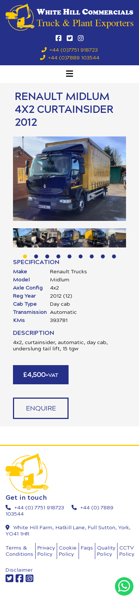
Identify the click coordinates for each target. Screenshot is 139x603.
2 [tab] (36, 253)
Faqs (87, 548)
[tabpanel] (70, 237)
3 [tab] (47, 253)
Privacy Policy (46, 551)
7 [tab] (92, 253)
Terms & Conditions (19, 551)
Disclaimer (19, 570)
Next (131, 238)
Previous (7, 238)
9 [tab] (114, 253)
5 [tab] (69, 253)
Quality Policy (106, 551)
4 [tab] (58, 253)
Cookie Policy (68, 551)
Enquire (41, 408)
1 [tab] (25, 253)
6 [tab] (81, 253)
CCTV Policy (126, 551)
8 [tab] (103, 253)
